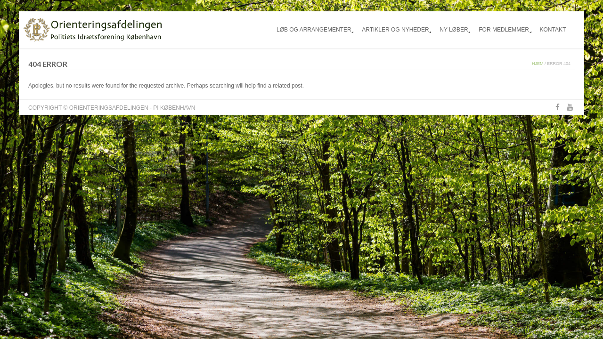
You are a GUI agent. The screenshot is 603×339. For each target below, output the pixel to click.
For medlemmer (504, 29)
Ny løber (454, 29)
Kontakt (552, 29)
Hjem (538, 63)
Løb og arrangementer (314, 29)
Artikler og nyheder (395, 29)
